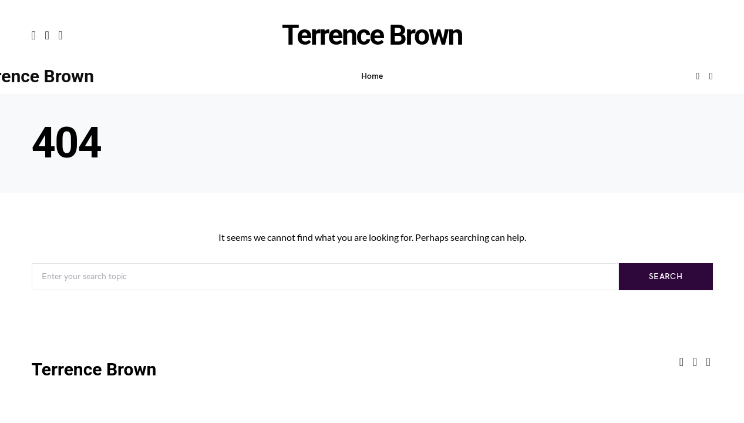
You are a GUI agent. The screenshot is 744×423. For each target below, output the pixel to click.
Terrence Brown (372, 35)
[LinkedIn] (60, 35)
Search (665, 276)
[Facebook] (34, 35)
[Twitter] (47, 35)
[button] (711, 76)
